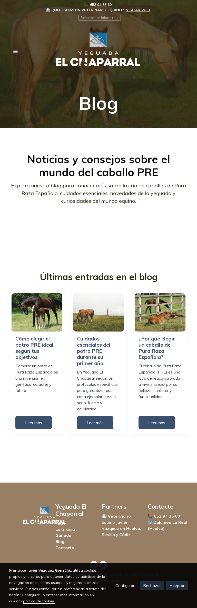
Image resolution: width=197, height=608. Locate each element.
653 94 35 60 (101, 4)
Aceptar (177, 585)
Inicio (60, 523)
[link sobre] (29, 516)
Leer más (33, 422)
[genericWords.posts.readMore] (37, 312)
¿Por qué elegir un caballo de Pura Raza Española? (157, 347)
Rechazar (152, 585)
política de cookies (39, 601)
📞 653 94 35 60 (164, 516)
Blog (59, 541)
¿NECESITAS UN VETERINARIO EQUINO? (88, 10)
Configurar (124, 585)
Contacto (64, 547)
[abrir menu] (15, 51)
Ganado (63, 535)
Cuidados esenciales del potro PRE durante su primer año (93, 350)
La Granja (65, 529)
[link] (98, 51)
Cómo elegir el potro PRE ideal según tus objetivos (34, 347)
